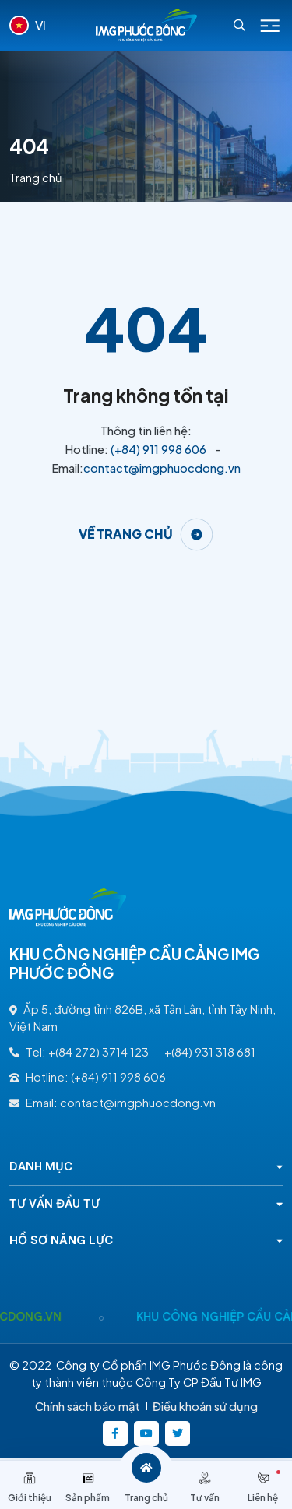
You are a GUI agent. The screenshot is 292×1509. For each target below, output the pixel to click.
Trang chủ (35, 178)
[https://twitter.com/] (177, 1433)
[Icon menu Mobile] (270, 26)
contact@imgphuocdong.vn (162, 468)
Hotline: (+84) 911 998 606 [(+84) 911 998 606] (87, 1077)
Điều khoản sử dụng (205, 1406)
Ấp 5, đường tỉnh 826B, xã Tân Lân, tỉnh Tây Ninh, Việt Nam (142, 1018)
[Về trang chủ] (146, 534)
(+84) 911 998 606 (158, 449)
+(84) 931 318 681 (209, 1052)
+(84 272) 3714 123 (98, 1052)
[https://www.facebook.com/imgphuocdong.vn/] (115, 1433)
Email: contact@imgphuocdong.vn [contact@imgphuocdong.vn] (112, 1103)
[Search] (239, 25)
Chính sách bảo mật (87, 1406)
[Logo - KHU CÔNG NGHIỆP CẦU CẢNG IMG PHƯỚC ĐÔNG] (146, 25)
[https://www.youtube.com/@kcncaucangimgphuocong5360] (146, 1433)
